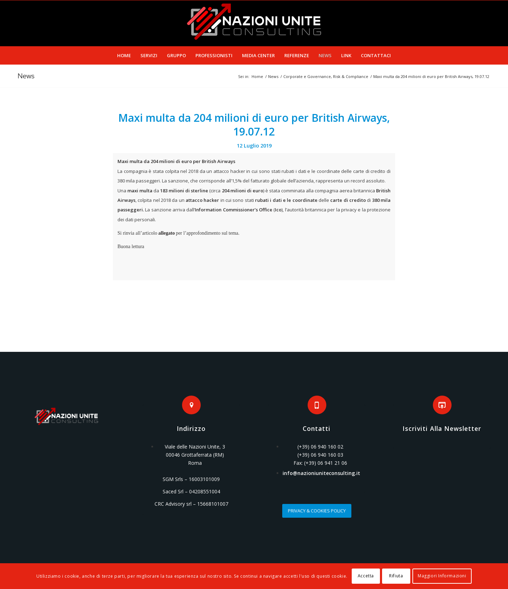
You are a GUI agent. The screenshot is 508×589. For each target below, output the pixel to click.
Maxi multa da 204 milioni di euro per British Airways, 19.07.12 (254, 124)
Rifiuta (396, 576)
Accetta (366, 576)
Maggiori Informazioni (442, 576)
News (26, 75)
